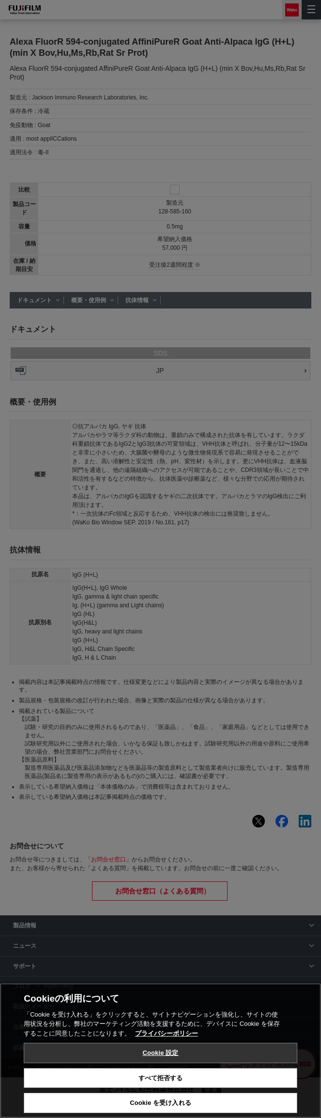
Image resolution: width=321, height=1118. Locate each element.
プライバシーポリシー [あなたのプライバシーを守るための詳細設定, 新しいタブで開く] (166, 1033)
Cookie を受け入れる (160, 1102)
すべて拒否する (160, 1078)
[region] (160, 1050)
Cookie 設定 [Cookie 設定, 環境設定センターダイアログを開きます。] (160, 1052)
